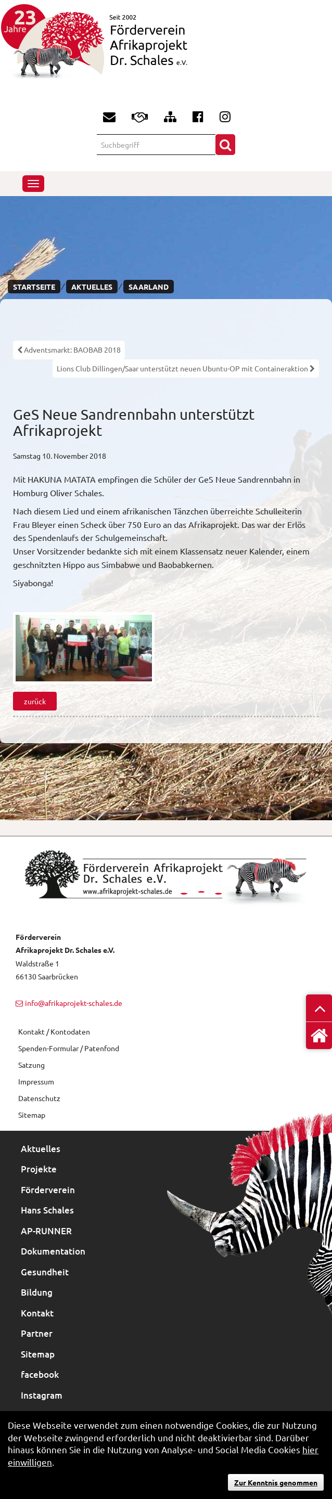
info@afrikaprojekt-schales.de (73, 1002)
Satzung (31, 1064)
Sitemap (31, 1114)
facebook (40, 1374)
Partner (37, 1333)
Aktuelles (91, 286)
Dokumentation (53, 1251)
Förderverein (48, 1190)
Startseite (34, 286)
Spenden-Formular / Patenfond (68, 1048)
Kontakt (37, 1313)
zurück (35, 701)
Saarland (149, 286)
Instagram (41, 1395)
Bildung (37, 1292)
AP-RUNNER (46, 1231)
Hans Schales (47, 1210)
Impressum (36, 1081)
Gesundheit (45, 1272)
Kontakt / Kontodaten (54, 1031)
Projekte (39, 1169)
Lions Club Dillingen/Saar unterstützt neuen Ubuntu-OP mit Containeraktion (186, 368)
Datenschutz (39, 1098)
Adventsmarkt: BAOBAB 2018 (69, 349)
